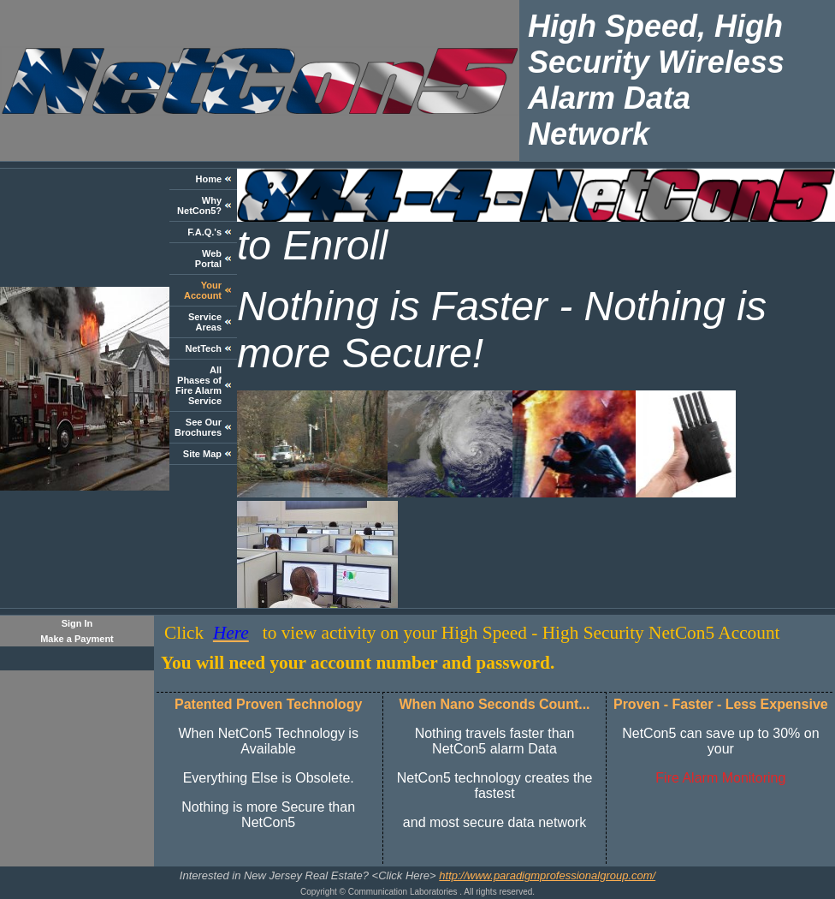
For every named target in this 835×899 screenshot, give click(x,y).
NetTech (203, 348)
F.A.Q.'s (204, 232)
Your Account (203, 290)
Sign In (77, 623)
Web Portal (208, 258)
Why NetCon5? (199, 205)
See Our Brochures (198, 427)
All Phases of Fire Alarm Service (198, 385)
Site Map (202, 454)
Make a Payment (77, 639)
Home (208, 179)
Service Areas (205, 322)
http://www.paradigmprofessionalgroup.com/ (547, 875)
